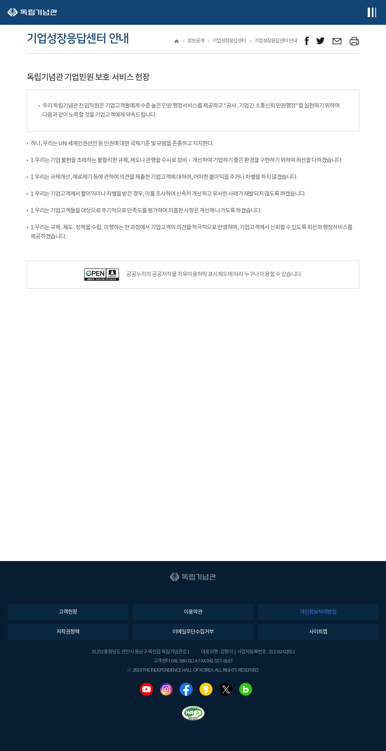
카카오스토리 (205, 689)
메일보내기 (337, 41)
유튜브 (146, 689)
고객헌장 (68, 612)
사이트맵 (318, 632)
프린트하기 (354, 41)
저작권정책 (67, 632)
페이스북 (186, 689)
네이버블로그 (245, 689)
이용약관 (193, 612)
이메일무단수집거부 (193, 632)
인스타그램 (166, 689)
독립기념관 (32, 12)
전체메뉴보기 (371, 12)
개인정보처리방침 (318, 612)
